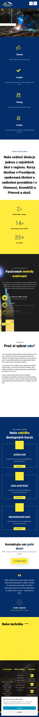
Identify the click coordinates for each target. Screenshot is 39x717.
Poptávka (19, 690)
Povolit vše (19, 708)
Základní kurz (19, 678)
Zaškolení (19, 675)
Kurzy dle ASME (19, 687)
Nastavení (19, 712)
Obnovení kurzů (19, 685)
